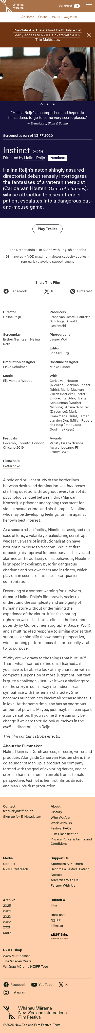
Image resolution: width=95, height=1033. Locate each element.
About (56, 806)
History (56, 812)
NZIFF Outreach (15, 869)
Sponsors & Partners (67, 864)
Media (8, 858)
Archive (9, 900)
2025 (7, 905)
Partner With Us (63, 885)
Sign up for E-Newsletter (22, 816)
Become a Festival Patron (70, 869)
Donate (56, 875)
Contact (9, 806)
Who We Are (60, 817)
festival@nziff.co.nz (18, 811)
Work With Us (61, 823)
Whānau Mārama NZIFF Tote (25, 966)
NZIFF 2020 (43, 135)
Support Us (60, 858)
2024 (7, 911)
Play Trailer (47, 228)
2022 (7, 922)
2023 (7, 916)
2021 (6, 927)
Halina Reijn (34, 157)
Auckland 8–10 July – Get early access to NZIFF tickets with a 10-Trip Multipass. (47, 35)
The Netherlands (22, 250)
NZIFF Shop (12, 950)
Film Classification (65, 834)
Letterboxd (11, 466)
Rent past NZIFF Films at (58, 920)
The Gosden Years (17, 961)
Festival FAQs (61, 828)
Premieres (58, 158)
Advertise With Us (65, 880)
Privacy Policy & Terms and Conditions (71, 841)
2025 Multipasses (16, 956)
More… (8, 933)
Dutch (47, 250)
